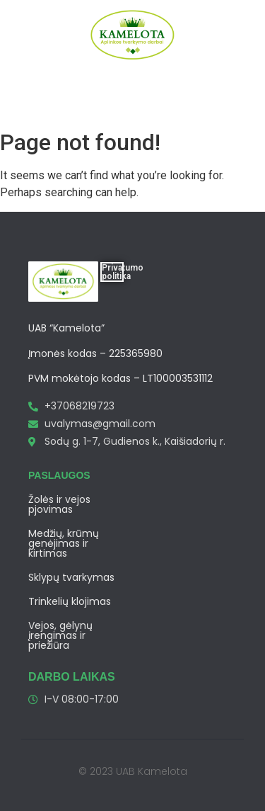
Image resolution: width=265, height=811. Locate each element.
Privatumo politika (122, 272)
